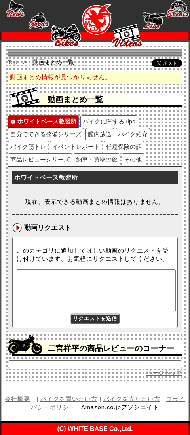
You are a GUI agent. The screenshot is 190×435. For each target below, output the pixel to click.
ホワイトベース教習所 (43, 121)
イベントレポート (76, 147)
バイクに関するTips (109, 121)
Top (12, 62)
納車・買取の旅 (97, 159)
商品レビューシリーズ (40, 159)
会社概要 (17, 399)
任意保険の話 (124, 147)
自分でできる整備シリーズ (46, 134)
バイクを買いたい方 (68, 399)
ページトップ (164, 373)
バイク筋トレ (28, 147)
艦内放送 (100, 134)
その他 (133, 159)
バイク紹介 (133, 134)
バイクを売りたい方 (131, 399)
